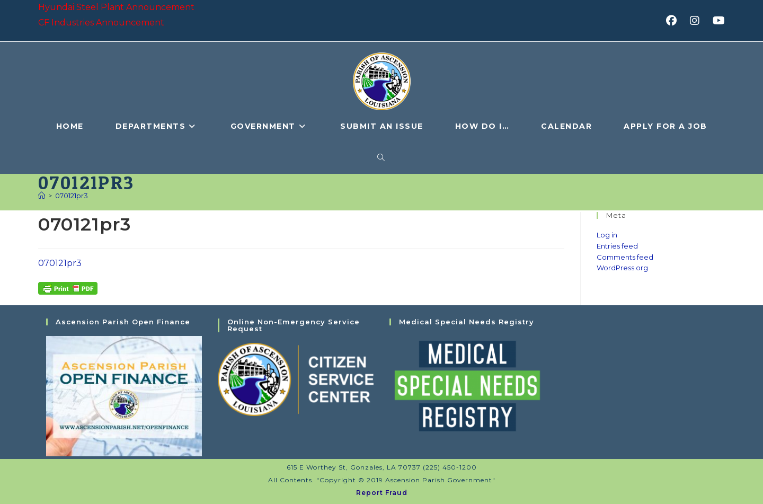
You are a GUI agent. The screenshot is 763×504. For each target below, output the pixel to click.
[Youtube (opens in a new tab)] (717, 20)
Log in (607, 235)
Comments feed (625, 257)
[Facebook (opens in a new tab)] (675, 20)
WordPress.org (622, 267)
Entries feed (617, 246)
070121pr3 (71, 195)
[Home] (41, 195)
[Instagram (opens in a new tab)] (698, 20)
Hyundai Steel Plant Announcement (116, 7)
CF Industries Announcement (101, 22)
